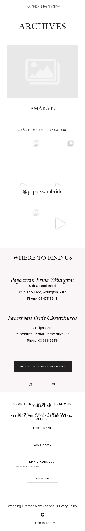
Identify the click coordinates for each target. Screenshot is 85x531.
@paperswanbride (43, 193)
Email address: (42, 467)
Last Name (42, 446)
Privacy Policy (67, 508)
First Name (42, 429)
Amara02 (42, 83)
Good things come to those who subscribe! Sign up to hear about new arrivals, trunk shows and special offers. (42, 413)
